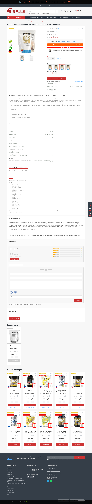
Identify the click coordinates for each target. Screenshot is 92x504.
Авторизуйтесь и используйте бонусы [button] (66, 41)
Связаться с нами (11, 486)
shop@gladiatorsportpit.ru (53, 471)
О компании (10, 472)
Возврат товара (10, 488)
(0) (58, 28)
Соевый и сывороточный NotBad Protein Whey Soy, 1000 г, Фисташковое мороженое (46, 432)
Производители (10, 492)
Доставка (10, 5)
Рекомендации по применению (35, 95)
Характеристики (21, 95)
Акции (29, 20)
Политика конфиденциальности (59, 459)
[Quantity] (14, 357)
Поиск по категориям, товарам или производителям (38, 13)
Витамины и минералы (33, 17)
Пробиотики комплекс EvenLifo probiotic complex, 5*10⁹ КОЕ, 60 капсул (67, 50)
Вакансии (9, 474)
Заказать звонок (66, 12)
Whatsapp (50, 481)
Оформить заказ (81, 11)
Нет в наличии (14, 360)
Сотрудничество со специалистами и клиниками (56, 5)
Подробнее (28, 501)
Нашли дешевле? (60, 58)
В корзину (14, 405)
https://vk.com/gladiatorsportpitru (28, 476)
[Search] (56, 11)
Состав (47, 95)
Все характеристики (78, 81)
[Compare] (83, 28)
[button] (90, 214)
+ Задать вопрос (15, 318)
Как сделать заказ (11, 468)
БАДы (42, 17)
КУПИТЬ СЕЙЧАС (14, 362)
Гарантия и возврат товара (24, 5)
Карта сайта (10, 490)
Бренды (72, 17)
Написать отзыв (14, 259)
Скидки (78, 17)
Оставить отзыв (78, 300)
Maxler (55, 31)
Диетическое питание (63, 17)
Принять (81, 502)
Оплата (15, 5)
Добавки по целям (51, 17)
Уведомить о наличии (55, 78)
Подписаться (79, 457)
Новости (9, 470)
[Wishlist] (78, 28)
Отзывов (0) (54, 95)
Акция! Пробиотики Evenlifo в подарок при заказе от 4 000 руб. (65, 44)
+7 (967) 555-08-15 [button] (52, 468)
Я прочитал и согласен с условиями (61, 459)
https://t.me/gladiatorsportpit (33, 476)
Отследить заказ (41, 5)
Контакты (34, 5)
